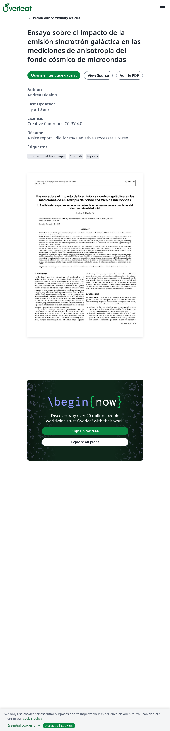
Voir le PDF (129, 75)
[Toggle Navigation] (162, 7)
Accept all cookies (59, 725)
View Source (98, 75)
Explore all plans (85, 442)
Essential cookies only (23, 725)
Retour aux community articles (54, 18)
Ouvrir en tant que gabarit (54, 75)
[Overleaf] (17, 7)
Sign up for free (85, 431)
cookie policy (32, 718)
